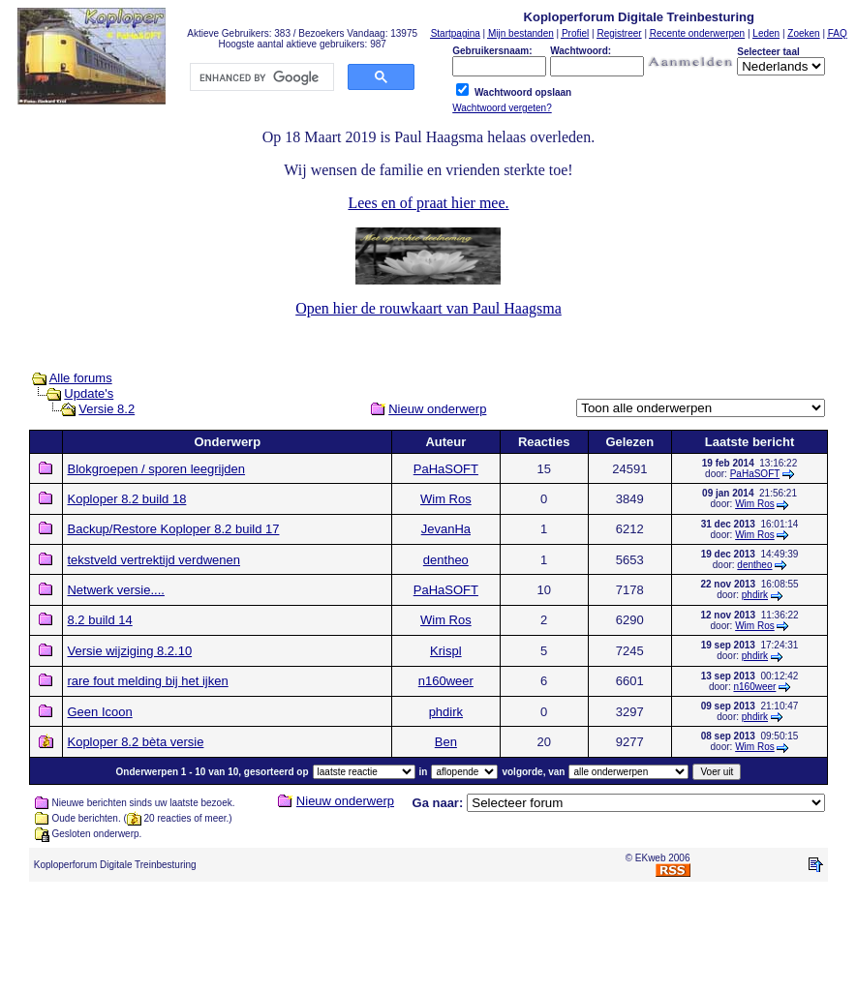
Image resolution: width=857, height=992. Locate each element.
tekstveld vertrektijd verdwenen (153, 560)
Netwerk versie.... (115, 590)
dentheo (446, 560)
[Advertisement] (429, 940)
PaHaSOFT (445, 469)
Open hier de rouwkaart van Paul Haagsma (428, 308)
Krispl (446, 651)
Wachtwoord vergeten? (501, 108)
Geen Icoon (99, 712)
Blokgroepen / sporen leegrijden (156, 469)
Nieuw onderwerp (437, 409)
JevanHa (446, 529)
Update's (88, 393)
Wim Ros (446, 499)
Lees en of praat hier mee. (428, 203)
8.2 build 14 (99, 620)
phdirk (755, 594)
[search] (260, 77)
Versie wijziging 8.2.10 (129, 651)
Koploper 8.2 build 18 (126, 499)
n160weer (446, 681)
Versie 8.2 (106, 409)
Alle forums (80, 378)
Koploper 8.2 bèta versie (135, 742)
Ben (446, 742)
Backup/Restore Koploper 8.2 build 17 (173, 529)
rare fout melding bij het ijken (147, 681)
